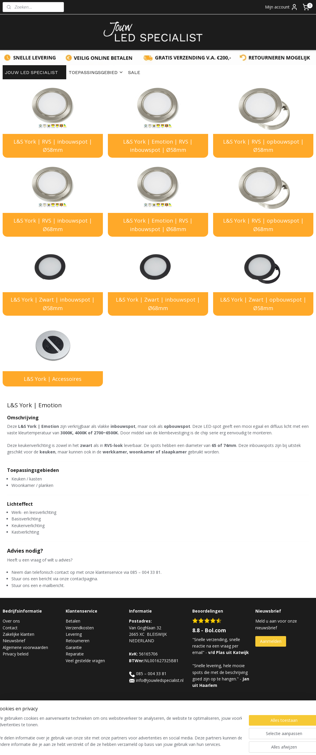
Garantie (74, 647)
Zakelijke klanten (18, 634)
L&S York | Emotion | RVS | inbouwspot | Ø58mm (158, 146)
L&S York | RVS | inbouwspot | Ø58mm (52, 146)
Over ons (11, 621)
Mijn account (281, 7)
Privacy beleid (15, 654)
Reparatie (75, 654)
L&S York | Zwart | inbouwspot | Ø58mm (53, 304)
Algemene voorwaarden (25, 647)
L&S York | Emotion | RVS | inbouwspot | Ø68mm (158, 225)
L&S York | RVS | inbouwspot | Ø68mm (52, 225)
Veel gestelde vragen (85, 660)
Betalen (73, 621)
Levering (74, 634)
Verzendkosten (80, 627)
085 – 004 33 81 (151, 673)
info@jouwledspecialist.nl (160, 680)
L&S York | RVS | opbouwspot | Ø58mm (263, 146)
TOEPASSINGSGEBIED (96, 72)
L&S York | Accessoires (52, 378)
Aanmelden (270, 641)
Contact (10, 627)
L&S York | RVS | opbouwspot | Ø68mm (263, 225)
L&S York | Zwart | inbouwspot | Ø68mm (158, 304)
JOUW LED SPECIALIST (34, 72)
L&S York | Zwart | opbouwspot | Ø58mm (263, 304)
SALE (134, 72)
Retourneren (77, 640)
